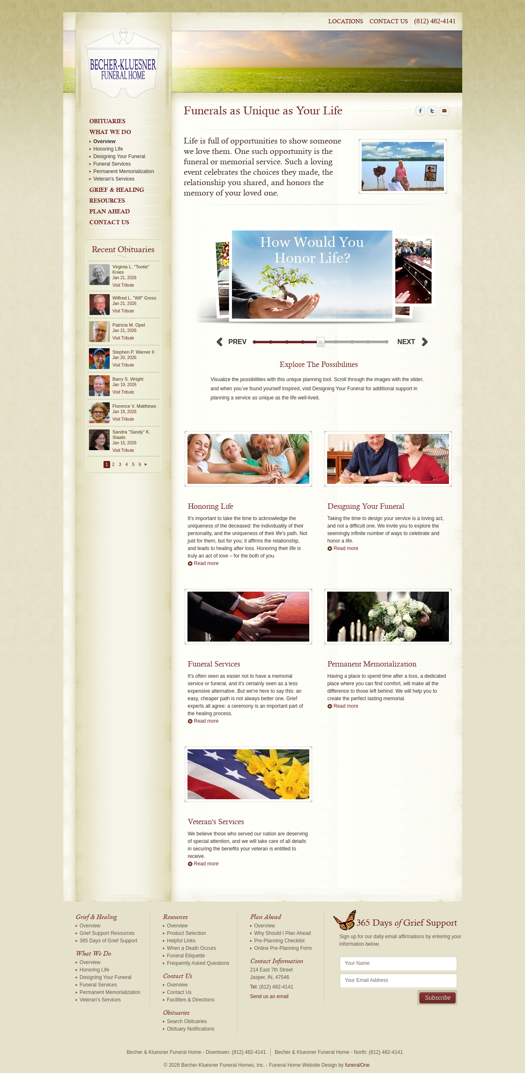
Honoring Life (108, 149)
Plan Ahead (109, 211)
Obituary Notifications (190, 1029)
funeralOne (357, 1065)
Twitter (432, 111)
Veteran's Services (114, 179)
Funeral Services (112, 164)
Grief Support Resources (107, 933)
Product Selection (186, 933)
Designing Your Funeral (119, 156)
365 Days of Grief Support (109, 941)
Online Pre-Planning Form (283, 948)
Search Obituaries (187, 1021)
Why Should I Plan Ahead (282, 933)
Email (444, 111)
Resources (107, 200)
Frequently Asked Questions (198, 963)
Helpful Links (181, 941)
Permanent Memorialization (124, 171)
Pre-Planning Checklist (279, 941)
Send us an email (269, 996)
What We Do (110, 132)
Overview (105, 141)
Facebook (420, 111)
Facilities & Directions (191, 1000)
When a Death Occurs (191, 948)
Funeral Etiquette (186, 956)
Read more (206, 563)
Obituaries (107, 121)
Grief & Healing (116, 189)
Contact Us (389, 22)
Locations (345, 22)
